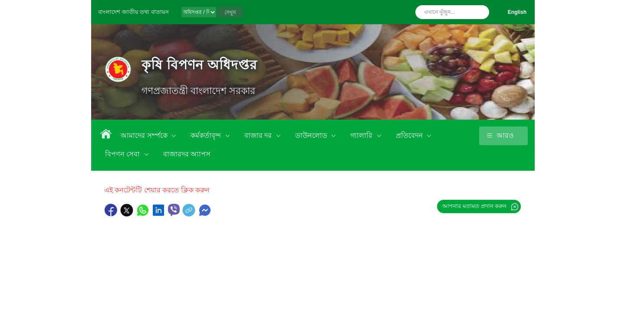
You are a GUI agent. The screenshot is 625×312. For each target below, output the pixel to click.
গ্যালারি (362, 135)
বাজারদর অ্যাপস (187, 154)
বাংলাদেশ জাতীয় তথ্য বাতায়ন (133, 12)
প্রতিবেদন (410, 135)
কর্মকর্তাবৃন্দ (207, 135)
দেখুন (230, 13)
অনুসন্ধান (480, 12)
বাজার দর (259, 135)
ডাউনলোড (312, 135)
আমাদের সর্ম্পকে (145, 135)
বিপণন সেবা (123, 154)
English (517, 12)
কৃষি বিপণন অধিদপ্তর (199, 65)
